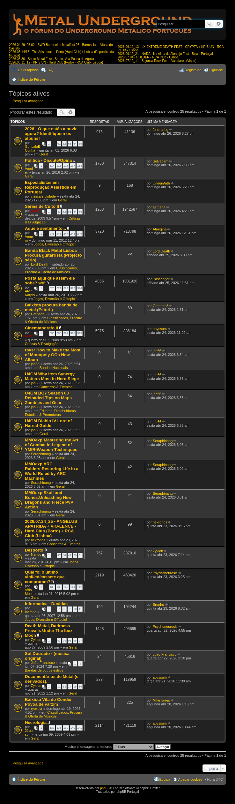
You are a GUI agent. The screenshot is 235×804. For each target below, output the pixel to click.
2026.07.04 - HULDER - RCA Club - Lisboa (148, 57)
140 (65, 587)
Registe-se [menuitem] (193, 70)
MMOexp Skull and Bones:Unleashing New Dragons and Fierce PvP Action (49, 499)
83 (69, 211)
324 (79, 288)
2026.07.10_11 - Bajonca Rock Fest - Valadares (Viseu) (157, 61)
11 (80, 609)
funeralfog (160, 129)
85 (80, 211)
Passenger (161, 279)
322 (65, 288)
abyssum (160, 329)
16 (80, 686)
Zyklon (158, 551)
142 (79, 587)
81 (59, 211)
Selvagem (160, 161)
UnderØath (161, 183)
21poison (29, 732)
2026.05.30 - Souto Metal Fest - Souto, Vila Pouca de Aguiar (51, 59)
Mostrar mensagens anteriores (108, 746)
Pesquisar (209, 24)
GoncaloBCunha (32, 148)
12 (59, 686)
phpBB (105, 788)
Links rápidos (28, 70)
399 (79, 333)
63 (69, 143)
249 (79, 233)
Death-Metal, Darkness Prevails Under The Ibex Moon (49, 630)
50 (75, 555)
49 (69, 555)
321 (58, 288)
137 (52, 727)
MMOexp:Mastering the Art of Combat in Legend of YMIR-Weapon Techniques (51, 445)
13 (64, 686)
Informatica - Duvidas (46, 603)
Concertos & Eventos (56, 387)
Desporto (34, 550)
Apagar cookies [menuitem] (190, 779)
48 (64, 555)
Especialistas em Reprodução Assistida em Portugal (50, 187)
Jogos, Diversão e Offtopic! (55, 244)
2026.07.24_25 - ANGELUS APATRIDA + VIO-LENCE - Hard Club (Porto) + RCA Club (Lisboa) (51, 528)
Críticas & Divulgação (41, 344)
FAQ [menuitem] (50, 70)
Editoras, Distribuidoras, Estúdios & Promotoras (51, 413)
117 (72, 165)
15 (75, 686)
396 (58, 333)
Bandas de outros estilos (44, 670)
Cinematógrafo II (41, 328)
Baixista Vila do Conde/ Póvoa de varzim (48, 702)
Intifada (30, 612)
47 (59, 555)
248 (72, 233)
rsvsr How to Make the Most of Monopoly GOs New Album (52, 355)
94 (64, 640)
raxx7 (35, 211)
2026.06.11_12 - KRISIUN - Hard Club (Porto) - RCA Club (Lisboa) (56, 62)
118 (79, 165)
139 (58, 587)
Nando (36, 554)
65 (80, 143)
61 (59, 143)
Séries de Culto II (42, 206)
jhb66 (35, 364)
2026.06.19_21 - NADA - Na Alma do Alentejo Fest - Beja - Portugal (165, 54)
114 (52, 165)
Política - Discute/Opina (48, 160)
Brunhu (158, 604)
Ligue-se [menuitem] (216, 70)
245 (52, 233)
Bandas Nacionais (54, 368)
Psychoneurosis (165, 573)
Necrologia (36, 722)
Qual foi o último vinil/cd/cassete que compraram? (45, 577)
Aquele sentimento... (45, 228)
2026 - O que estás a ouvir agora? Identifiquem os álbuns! (51, 133)
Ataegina (159, 229)
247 (65, 233)
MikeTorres (161, 700)
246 (58, 233)
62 (64, 143)
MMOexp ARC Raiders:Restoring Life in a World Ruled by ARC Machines (51, 471)
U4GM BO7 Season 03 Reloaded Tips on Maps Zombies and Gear (48, 398)
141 (72, 587)
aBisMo (28, 592)
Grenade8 (39, 314)
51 (80, 555)
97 (80, 640)
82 (64, 211)
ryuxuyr (36, 708)
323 (72, 288)
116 (65, 165)
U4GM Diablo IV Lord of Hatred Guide (48, 423)
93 (59, 640)
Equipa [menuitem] (164, 779)
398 (72, 333)
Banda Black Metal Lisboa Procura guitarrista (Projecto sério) (53, 255)
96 (75, 640)
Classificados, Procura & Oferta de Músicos (51, 270)
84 (75, 211)
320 (52, 288)
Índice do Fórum (31, 79)
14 (69, 686)
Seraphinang (41, 454)
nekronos (38, 540)
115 (58, 165)
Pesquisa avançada (218, 24)
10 (75, 609)
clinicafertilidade (43, 196)
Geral (44, 154)
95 (69, 640)
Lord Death (39, 264)
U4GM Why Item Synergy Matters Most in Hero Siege (52, 376)
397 (65, 333)
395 (52, 333)
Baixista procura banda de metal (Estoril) (51, 307)
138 (52, 587)
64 (75, 143)
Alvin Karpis (30, 293)
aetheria (159, 207)
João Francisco (43, 663)
